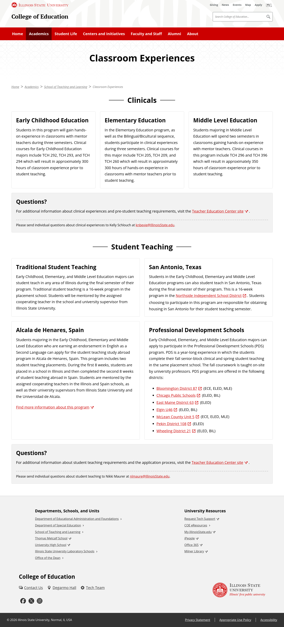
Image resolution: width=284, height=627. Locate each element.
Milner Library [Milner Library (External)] (194, 551)
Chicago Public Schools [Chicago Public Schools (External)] (176, 395)
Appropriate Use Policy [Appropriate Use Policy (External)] (235, 620)
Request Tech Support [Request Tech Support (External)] (199, 519)
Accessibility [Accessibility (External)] (268, 620)
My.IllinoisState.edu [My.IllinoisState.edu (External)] (198, 532)
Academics (39, 33)
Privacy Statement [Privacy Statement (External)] (197, 620)
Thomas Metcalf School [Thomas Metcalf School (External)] (51, 538)
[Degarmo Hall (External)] (61, 588)
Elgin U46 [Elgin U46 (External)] (165, 409)
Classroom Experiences (108, 87)
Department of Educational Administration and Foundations (77, 519)
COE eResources (195, 525)
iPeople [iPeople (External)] (189, 538)
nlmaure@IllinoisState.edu (149, 476)
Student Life (66, 33)
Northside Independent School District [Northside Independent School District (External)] (209, 295)
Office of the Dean (47, 558)
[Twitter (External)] (31, 601)
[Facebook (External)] (23, 601)
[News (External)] (225, 5)
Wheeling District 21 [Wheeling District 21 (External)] (174, 430)
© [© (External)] (8, 620)
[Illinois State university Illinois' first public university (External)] (239, 590)
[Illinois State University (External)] (40, 5)
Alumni (174, 33)
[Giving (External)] (214, 5)
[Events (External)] (237, 5)
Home (17, 33)
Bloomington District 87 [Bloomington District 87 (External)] (177, 388)
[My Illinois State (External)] (269, 5)
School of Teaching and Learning (65, 87)
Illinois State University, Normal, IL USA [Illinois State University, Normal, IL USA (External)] (45, 620)
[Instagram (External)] (39, 601)
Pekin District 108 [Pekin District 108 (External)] (172, 423)
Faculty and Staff (146, 33)
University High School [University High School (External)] (50, 545)
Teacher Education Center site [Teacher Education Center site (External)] (218, 211)
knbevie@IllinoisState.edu (155, 225)
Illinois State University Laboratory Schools (64, 551)
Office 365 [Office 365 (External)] (191, 545)
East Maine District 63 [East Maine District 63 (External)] (175, 402)
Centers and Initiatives (104, 33)
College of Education (39, 16)
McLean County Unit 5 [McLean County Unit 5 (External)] (175, 416)
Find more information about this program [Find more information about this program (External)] (52, 407)
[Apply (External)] (258, 5)
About (192, 33)
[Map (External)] (248, 5)
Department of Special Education (58, 525)
